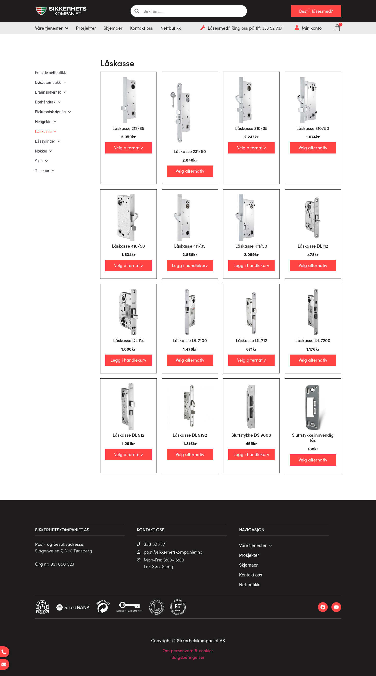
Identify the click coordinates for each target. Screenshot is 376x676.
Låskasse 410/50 (128, 246)
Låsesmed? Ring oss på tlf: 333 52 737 (245, 28)
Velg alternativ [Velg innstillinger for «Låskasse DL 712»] (251, 360)
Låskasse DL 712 (251, 340)
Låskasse (46, 131)
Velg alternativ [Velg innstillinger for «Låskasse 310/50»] (313, 147)
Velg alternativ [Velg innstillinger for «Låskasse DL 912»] (128, 454)
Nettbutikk (249, 584)
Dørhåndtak (48, 102)
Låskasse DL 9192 (190, 435)
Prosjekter (249, 555)
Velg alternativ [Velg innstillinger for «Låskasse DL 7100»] (190, 360)
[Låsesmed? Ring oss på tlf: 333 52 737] (202, 27)
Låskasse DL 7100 (190, 340)
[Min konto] (296, 27)
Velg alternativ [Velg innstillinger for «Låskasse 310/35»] (251, 147)
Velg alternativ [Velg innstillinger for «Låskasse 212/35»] (128, 147)
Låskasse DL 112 (313, 246)
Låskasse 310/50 (312, 128)
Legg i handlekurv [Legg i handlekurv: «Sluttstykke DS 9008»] (251, 454)
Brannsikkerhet (50, 92)
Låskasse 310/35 (251, 128)
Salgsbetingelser (188, 657)
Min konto (312, 28)
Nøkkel (43, 151)
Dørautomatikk (50, 82)
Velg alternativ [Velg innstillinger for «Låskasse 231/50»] (190, 171)
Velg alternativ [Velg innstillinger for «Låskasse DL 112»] (313, 265)
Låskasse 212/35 (128, 128)
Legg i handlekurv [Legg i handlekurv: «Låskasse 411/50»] (251, 265)
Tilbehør (44, 171)
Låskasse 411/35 (190, 246)
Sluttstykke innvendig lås (313, 437)
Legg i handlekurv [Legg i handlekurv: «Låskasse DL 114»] (128, 360)
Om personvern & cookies (188, 650)
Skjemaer (248, 565)
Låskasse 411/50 (251, 246)
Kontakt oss (250, 574)
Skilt (41, 161)
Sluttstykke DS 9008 (251, 435)
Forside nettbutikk (50, 72)
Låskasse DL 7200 (312, 340)
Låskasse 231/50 (190, 151)
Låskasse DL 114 (128, 340)
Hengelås (45, 122)
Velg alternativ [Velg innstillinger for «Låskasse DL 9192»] (190, 454)
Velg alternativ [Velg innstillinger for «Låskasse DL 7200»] (313, 360)
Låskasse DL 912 (128, 435)
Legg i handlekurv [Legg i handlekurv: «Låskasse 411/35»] (190, 265)
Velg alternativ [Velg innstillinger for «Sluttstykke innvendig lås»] (313, 460)
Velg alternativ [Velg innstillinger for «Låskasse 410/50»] (128, 265)
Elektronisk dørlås (53, 112)
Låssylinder (47, 141)
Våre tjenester (255, 546)
